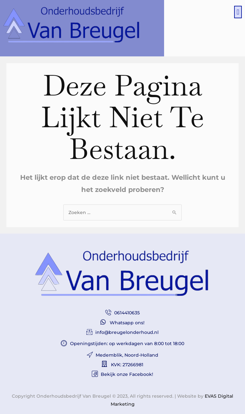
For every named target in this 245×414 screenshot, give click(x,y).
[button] (238, 12)
